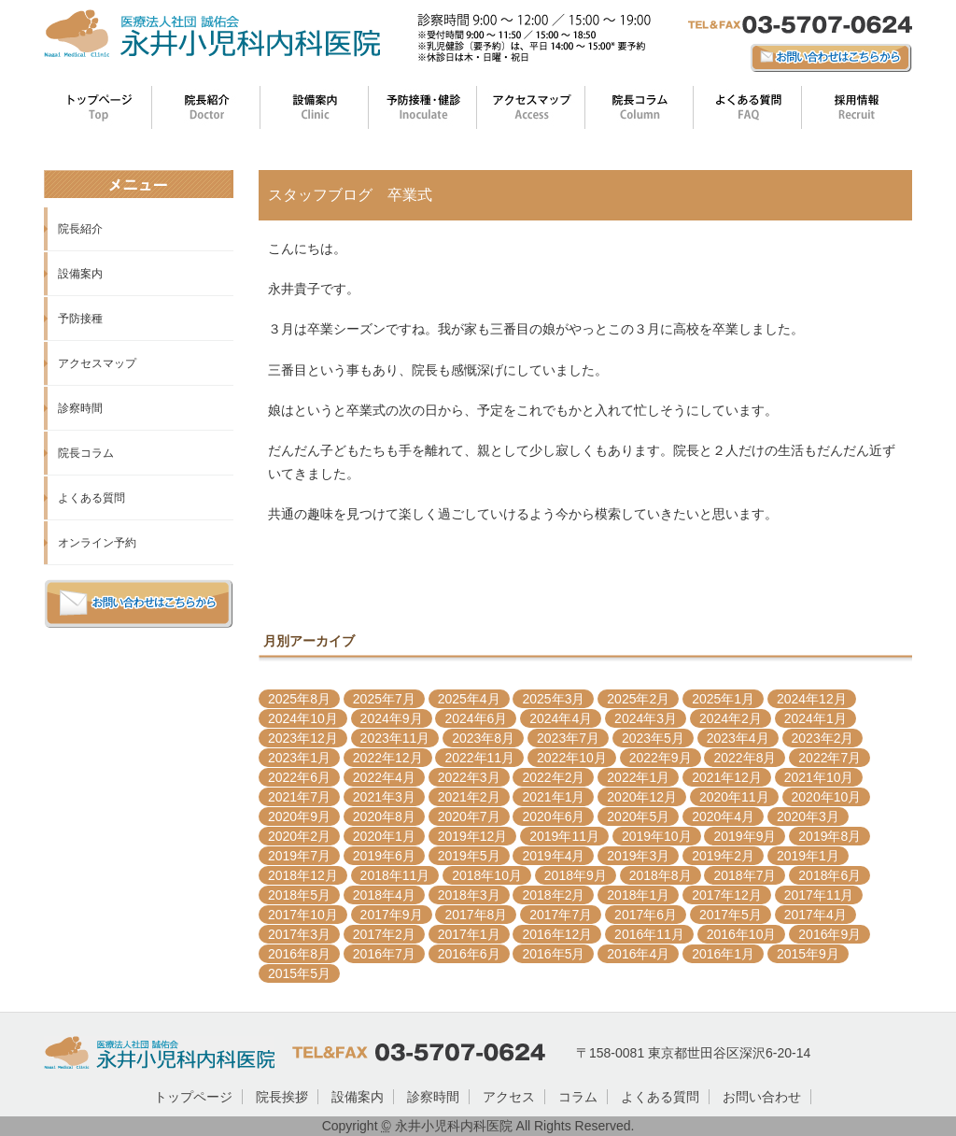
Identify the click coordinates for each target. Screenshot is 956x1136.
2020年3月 (808, 816)
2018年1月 (638, 895)
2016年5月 (553, 953)
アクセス (509, 1096)
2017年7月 (560, 914)
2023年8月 (483, 738)
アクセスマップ (97, 363)
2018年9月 (575, 875)
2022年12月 (388, 757)
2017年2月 (384, 934)
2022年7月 (829, 757)
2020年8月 (384, 816)
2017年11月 (819, 895)
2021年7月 (299, 796)
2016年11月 (649, 934)
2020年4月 (723, 816)
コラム (578, 1096)
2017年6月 (645, 914)
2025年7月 (384, 698)
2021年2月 (469, 796)
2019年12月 (473, 836)
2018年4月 (384, 895)
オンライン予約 (97, 542)
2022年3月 (469, 777)
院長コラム (86, 453)
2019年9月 (744, 836)
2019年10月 (657, 836)
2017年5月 (730, 914)
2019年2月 (723, 855)
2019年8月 (829, 836)
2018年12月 (303, 875)
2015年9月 (808, 953)
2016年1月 (723, 953)
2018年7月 (744, 875)
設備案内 (80, 273)
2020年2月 (299, 836)
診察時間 (80, 408)
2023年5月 (653, 738)
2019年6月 (384, 855)
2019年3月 (638, 855)
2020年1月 (384, 836)
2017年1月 (469, 934)
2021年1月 (553, 796)
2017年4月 (815, 914)
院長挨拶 (282, 1096)
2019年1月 (808, 855)
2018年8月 (660, 875)
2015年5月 (299, 973)
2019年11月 (564, 836)
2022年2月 (553, 777)
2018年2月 (553, 895)
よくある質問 (91, 497)
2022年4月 (384, 777)
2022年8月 (744, 757)
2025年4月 (469, 698)
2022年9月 (660, 757)
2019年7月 (299, 855)
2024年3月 (645, 718)
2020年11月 (734, 796)
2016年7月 (384, 953)
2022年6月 (299, 777)
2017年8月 (475, 914)
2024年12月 (812, 698)
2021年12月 (727, 777)
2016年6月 (469, 953)
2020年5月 (638, 816)
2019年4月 (553, 855)
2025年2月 (638, 698)
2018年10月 (487, 875)
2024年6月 (475, 718)
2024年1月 (815, 718)
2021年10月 (819, 777)
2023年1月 (299, 757)
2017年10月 (303, 914)
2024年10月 (303, 718)
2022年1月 (638, 777)
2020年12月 (642, 796)
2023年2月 (823, 738)
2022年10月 (572, 757)
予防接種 (80, 318)
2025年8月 (299, 698)
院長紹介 (80, 228)
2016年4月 (638, 953)
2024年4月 (560, 718)
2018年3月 (469, 895)
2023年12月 (303, 738)
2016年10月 (742, 934)
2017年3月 (299, 934)
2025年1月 (723, 698)
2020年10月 (827, 796)
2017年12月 (727, 895)
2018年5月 (299, 895)
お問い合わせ (762, 1096)
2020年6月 (553, 816)
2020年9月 (299, 816)
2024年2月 (730, 718)
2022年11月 (479, 757)
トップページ (193, 1096)
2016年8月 (299, 953)
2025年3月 (553, 698)
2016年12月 (557, 934)
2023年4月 (738, 738)
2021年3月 (384, 796)
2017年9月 (391, 914)
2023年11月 (395, 738)
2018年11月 (395, 875)
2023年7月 (568, 738)
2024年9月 (391, 718)
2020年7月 (469, 816)
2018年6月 (829, 875)
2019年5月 (469, 855)
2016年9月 (829, 934)
